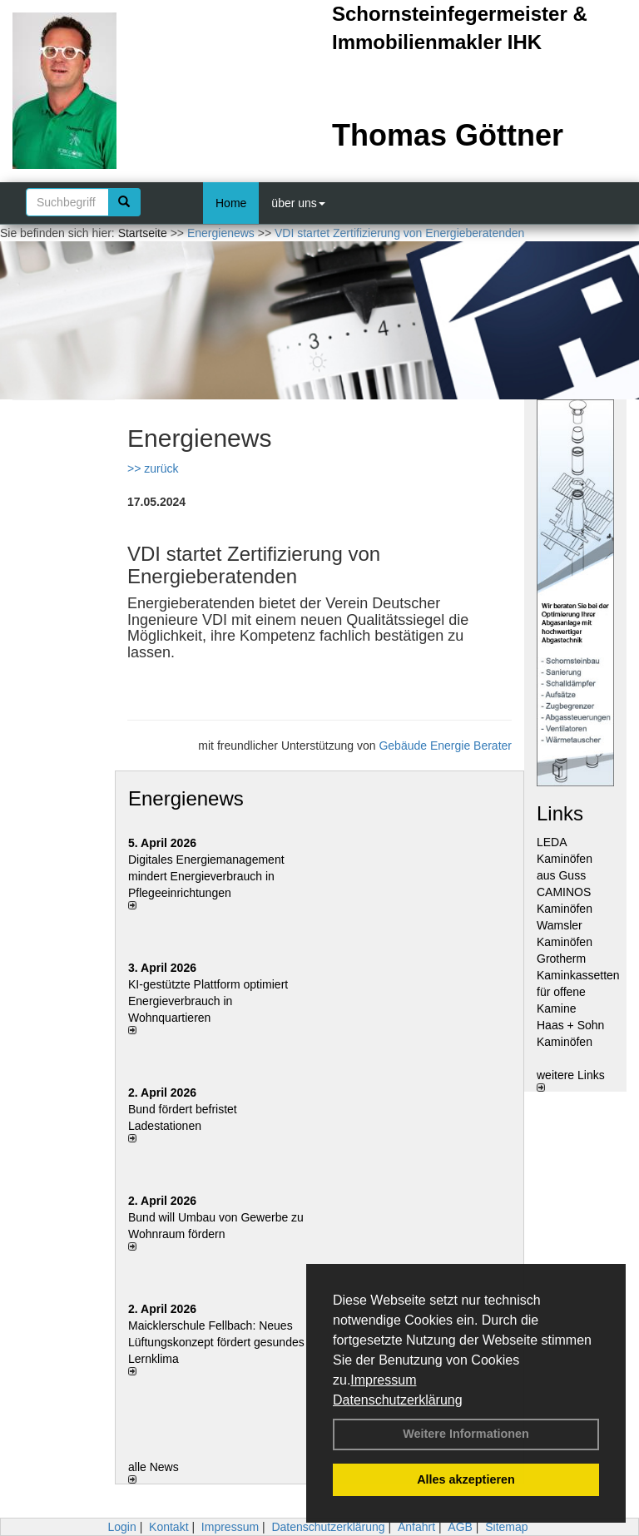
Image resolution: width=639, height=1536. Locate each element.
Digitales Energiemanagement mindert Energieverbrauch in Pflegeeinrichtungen (206, 876)
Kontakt (168, 1527)
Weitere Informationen (466, 1433)
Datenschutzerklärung (398, 1400)
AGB (460, 1527)
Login (121, 1527)
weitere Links (571, 1080)
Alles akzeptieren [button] (466, 1479)
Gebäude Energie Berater (445, 745)
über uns (297, 203)
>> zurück (152, 468)
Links (560, 813)
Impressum (383, 1380)
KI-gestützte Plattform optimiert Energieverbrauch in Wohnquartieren (208, 1001)
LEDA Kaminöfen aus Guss (564, 858)
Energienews (186, 798)
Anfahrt (416, 1527)
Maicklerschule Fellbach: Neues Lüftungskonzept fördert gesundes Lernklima (216, 1342)
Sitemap (506, 1527)
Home (230, 203)
